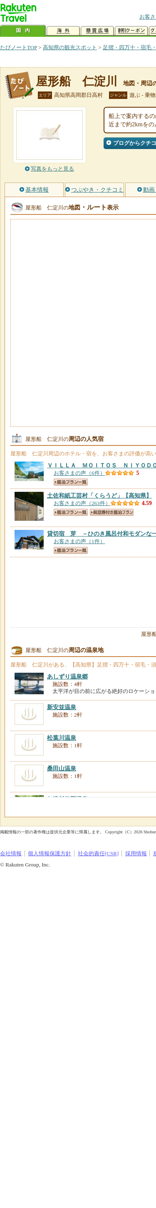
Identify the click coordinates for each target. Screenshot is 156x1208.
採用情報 (136, 853)
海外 (63, 31)
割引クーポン (131, 31)
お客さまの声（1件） (79, 541)
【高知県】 (99, 495)
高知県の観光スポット (70, 47)
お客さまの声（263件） (82, 503)
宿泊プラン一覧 (71, 482)
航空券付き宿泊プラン (112, 512)
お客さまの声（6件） (79, 473)
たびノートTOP (18, 47)
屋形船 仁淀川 (76, 81)
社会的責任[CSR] (98, 853)
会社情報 (11, 853)
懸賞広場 (97, 31)
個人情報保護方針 (49, 853)
